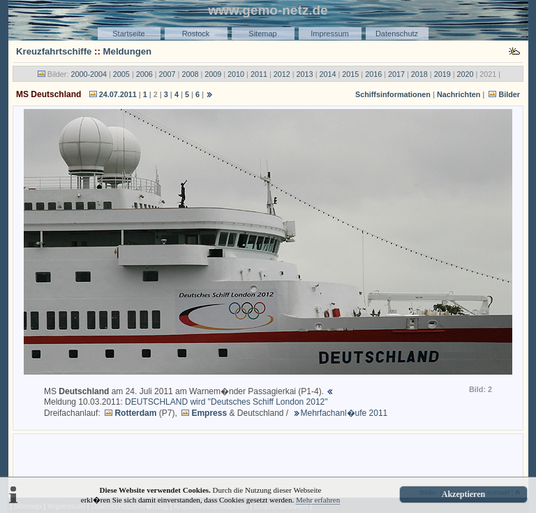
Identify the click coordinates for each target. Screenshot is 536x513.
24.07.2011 (118, 94)
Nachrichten (458, 94)
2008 (189, 74)
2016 (373, 74)
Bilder (509, 94)
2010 (236, 74)
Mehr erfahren (318, 500)
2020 (465, 74)
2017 (396, 74)
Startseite (128, 33)
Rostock (196, 33)
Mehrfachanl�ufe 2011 (344, 413)
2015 (350, 74)
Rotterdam (135, 413)
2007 (167, 74)
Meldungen (127, 51)
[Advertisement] (268, 458)
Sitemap (262, 33)
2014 (327, 74)
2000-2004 (88, 74)
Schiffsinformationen (393, 94)
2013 (305, 74)
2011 (259, 74)
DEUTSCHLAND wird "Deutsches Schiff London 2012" (226, 402)
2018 (419, 74)
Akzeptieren (463, 494)
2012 (282, 74)
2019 (442, 74)
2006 (144, 74)
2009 (212, 74)
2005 (121, 74)
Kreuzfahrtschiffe (53, 51)
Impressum (329, 33)
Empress (209, 413)
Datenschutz (396, 33)
